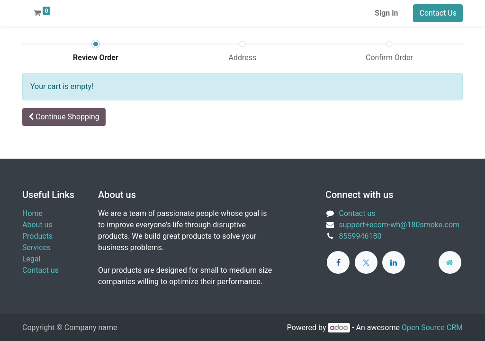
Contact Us (438, 13)
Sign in (386, 13)
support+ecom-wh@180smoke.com (399, 224)
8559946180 (360, 236)
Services (36, 247)
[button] (64, 117)
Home (32, 213)
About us (37, 224)
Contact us (40, 270)
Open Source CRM (432, 327)
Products (37, 236)
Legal (31, 258)
